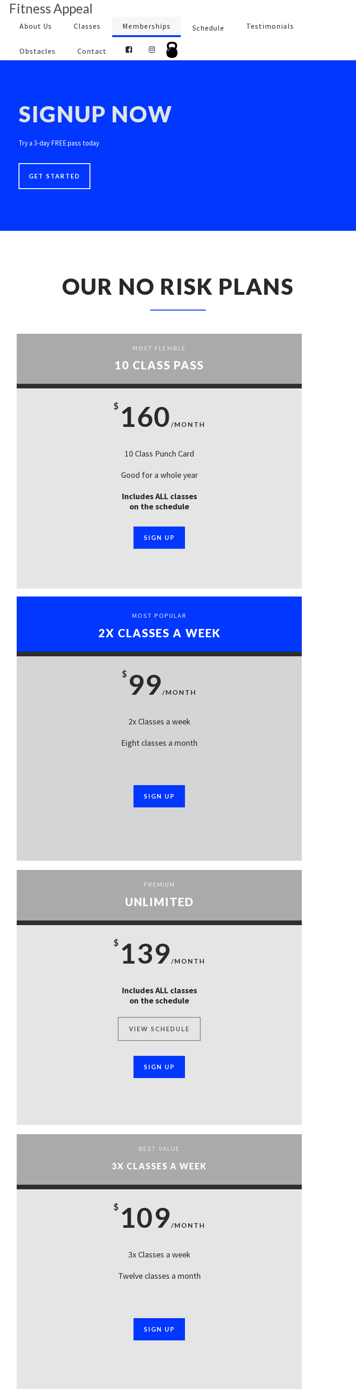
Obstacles (37, 51)
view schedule (97, 761)
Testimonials (270, 26)
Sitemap (200, 1353)
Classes (87, 26)
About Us (35, 26)
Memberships (146, 26)
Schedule (208, 27)
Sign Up (97, 537)
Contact (92, 51)
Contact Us (160, 1353)
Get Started (54, 176)
